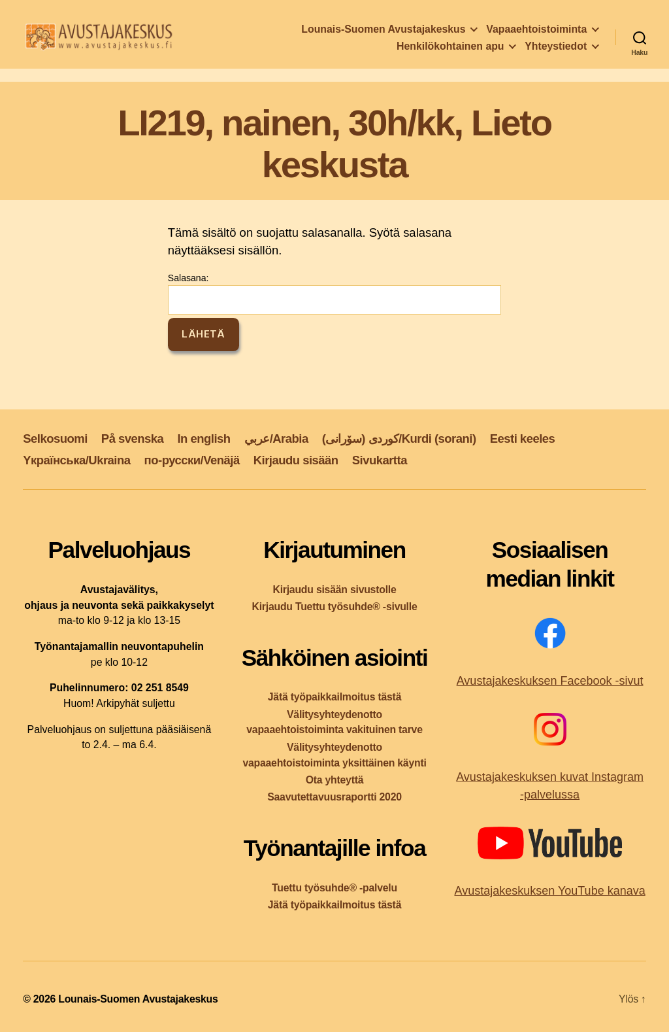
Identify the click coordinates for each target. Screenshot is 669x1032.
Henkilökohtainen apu (450, 49)
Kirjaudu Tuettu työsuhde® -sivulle (334, 606)
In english (203, 438)
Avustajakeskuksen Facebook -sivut (550, 680)
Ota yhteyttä (335, 779)
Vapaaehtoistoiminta (536, 32)
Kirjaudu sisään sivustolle (334, 589)
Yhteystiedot (556, 49)
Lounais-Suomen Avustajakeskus (383, 32)
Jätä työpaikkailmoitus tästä (334, 696)
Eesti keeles (522, 438)
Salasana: (334, 294)
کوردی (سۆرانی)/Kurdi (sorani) (399, 438)
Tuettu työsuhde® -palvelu (334, 887)
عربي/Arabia (276, 438)
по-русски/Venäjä (192, 460)
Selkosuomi (55, 438)
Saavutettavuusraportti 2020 (334, 796)
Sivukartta (379, 460)
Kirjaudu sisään (295, 460)
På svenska (132, 438)
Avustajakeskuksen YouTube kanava (549, 890)
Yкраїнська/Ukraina (76, 460)
